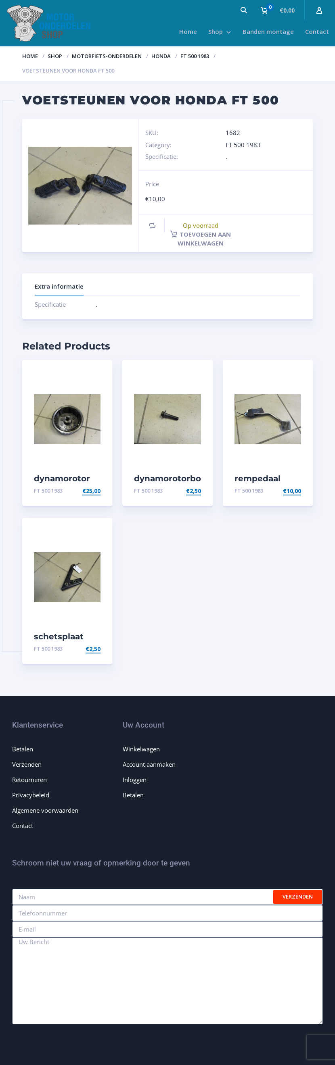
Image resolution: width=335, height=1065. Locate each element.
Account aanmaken (149, 764)
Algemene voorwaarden (45, 810)
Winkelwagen (141, 749)
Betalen (22, 749)
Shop (55, 56)
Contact (22, 826)
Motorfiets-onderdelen (107, 56)
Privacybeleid (30, 795)
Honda (161, 56)
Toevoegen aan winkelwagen (200, 238)
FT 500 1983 (194, 56)
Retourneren (29, 780)
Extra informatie (59, 286)
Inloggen (135, 780)
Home (30, 56)
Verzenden (27, 764)
